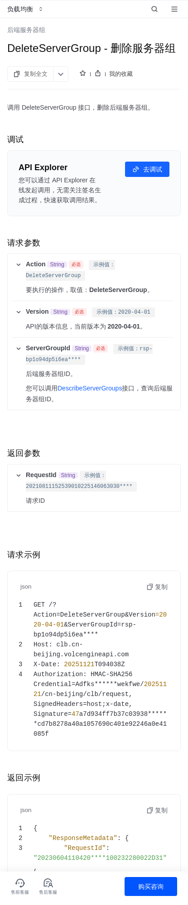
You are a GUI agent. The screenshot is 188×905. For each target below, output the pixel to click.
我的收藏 (121, 73)
